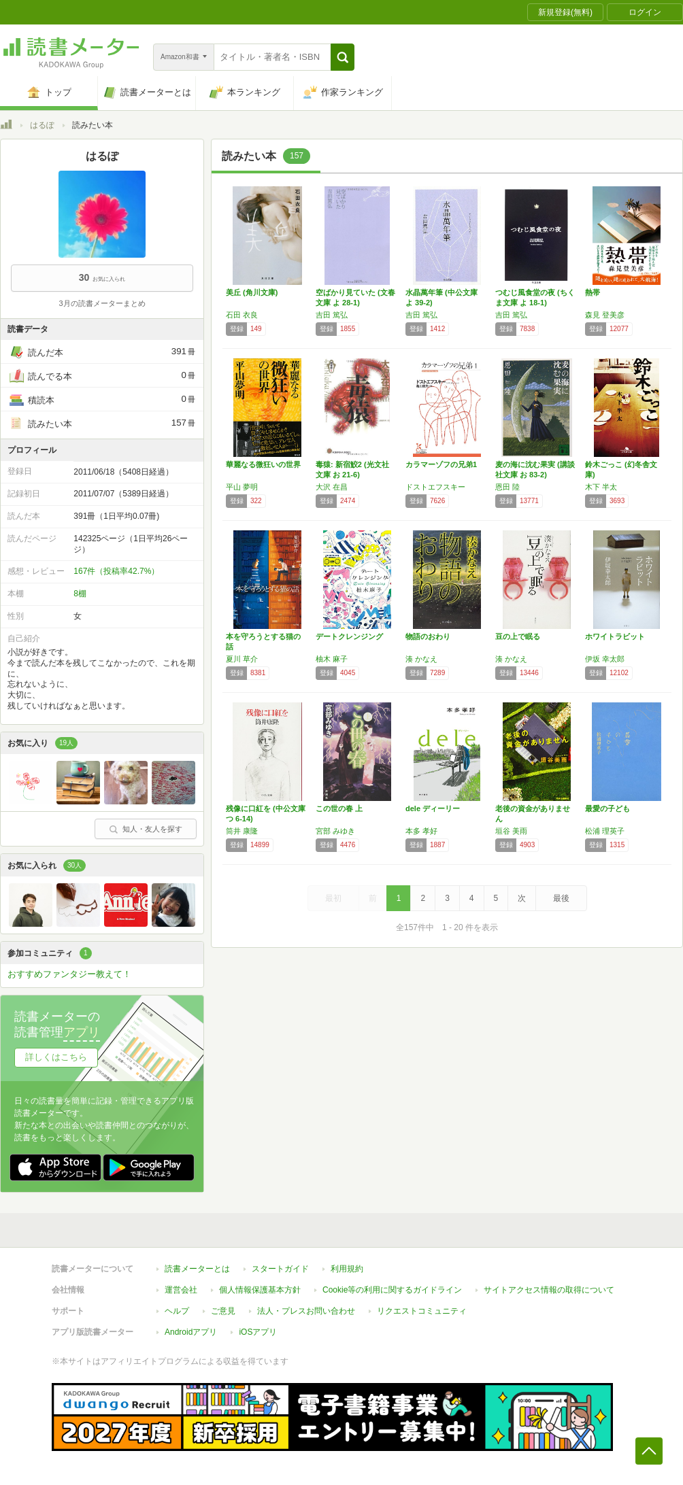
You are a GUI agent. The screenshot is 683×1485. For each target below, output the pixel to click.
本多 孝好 (421, 831)
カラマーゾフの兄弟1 (441, 464)
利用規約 (347, 1269)
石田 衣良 (242, 315)
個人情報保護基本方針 (260, 1290)
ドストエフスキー (435, 487)
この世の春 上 (339, 808)
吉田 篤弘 (332, 315)
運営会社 (181, 1290)
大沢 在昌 (332, 487)
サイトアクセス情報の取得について (549, 1290)
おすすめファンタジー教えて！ (69, 974)
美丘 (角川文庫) (252, 292)
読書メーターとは (197, 1269)
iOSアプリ (258, 1332)
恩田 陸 (507, 487)
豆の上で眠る (517, 636)
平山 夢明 (242, 487)
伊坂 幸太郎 (604, 659)
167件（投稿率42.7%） (116, 571)
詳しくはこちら (56, 1057)
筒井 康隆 (242, 831)
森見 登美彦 (604, 315)
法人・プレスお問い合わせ (306, 1311)
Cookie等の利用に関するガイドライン (392, 1290)
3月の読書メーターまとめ (102, 303)
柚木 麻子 (332, 659)
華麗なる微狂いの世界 (263, 464)
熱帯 (592, 292)
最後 (561, 898)
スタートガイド (280, 1269)
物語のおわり (427, 636)
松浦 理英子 (604, 831)
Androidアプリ (191, 1332)
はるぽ (42, 125)
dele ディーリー (432, 808)
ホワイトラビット (615, 636)
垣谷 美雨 (511, 831)
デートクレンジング (349, 636)
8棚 (79, 593)
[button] (342, 57)
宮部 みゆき (335, 831)
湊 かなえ (421, 659)
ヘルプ (177, 1311)
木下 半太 (601, 487)
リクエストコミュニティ (422, 1311)
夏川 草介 (242, 659)
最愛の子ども (607, 808)
